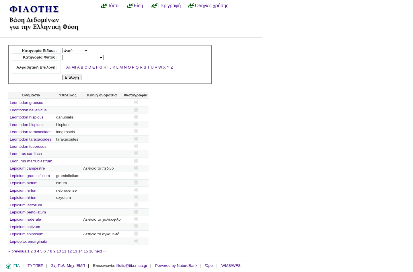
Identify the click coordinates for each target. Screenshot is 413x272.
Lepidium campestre (27, 168)
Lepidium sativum (25, 227)
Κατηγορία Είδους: (39, 50)
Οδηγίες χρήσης (211, 5)
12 (69, 251)
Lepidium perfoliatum (28, 212)
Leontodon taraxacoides (30, 132)
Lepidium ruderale (25, 219)
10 (59, 251)
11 (64, 251)
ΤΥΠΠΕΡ (35, 265)
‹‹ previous (17, 251)
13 (75, 251)
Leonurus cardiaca (26, 153)
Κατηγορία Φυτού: (40, 57)
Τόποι (114, 5)
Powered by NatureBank (176, 265)
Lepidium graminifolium (30, 176)
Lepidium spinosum (26, 234)
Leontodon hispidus (27, 117)
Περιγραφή (169, 5)
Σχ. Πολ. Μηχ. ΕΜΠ (68, 265)
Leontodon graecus (26, 102)
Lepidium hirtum (24, 183)
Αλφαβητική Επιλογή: (36, 67)
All (68, 67)
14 (80, 251)
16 (91, 251)
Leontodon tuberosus (28, 146)
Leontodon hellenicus (28, 110)
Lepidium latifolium (26, 205)
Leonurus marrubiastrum (31, 161)
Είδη (138, 5)
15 (86, 251)
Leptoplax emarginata (28, 241)
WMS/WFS (231, 265)
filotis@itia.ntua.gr (131, 265)
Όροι (209, 265)
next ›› (100, 251)
